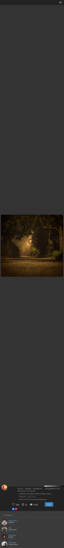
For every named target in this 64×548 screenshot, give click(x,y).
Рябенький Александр (26, 491)
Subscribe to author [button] (49, 504)
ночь (34, 496)
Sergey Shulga (12, 542)
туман (29, 496)
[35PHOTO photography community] (9, 2)
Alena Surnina (12, 535)
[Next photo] (62, 238)
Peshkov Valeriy (13, 520)
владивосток (23, 496)
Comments (8, 515)
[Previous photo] (2, 238)
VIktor (10, 528)
